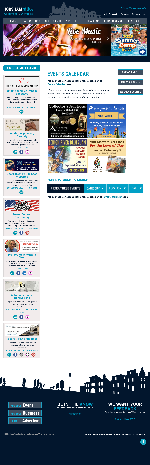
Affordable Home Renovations (22, 296)
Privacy (123, 434)
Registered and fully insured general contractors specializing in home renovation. (22, 304)
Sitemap (115, 434)
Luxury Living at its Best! (22, 339)
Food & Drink (91, 21)
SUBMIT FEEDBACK (125, 418)
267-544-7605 (32, 107)
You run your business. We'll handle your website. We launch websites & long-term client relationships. (21, 182)
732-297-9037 (23, 269)
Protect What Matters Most (22, 256)
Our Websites (97, 434)
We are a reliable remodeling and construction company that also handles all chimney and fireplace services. (22, 223)
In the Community (111, 14)
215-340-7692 (31, 188)
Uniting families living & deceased (22, 92)
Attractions (32, 21)
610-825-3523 (32, 350)
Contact (107, 434)
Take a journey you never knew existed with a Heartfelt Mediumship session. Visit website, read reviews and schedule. (22, 101)
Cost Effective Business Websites (22, 175)
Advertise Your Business (22, 68)
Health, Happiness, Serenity (22, 135)
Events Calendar (56, 84)
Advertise (125, 14)
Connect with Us (138, 14)
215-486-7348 (32, 228)
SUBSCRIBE (75, 414)
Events (14, 21)
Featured (134, 21)
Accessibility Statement (137, 434)
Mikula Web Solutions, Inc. (18, 434)
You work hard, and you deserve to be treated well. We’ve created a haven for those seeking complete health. (22, 142)
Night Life (72, 21)
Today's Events (130, 82)
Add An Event (130, 72)
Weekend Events (130, 91)
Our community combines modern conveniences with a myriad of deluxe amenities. (21, 345)
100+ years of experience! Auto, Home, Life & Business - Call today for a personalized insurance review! (22, 263)
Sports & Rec (53, 21)
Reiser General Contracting (22, 216)
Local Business (113, 21)
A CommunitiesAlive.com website (133, 8)
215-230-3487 (23, 147)
